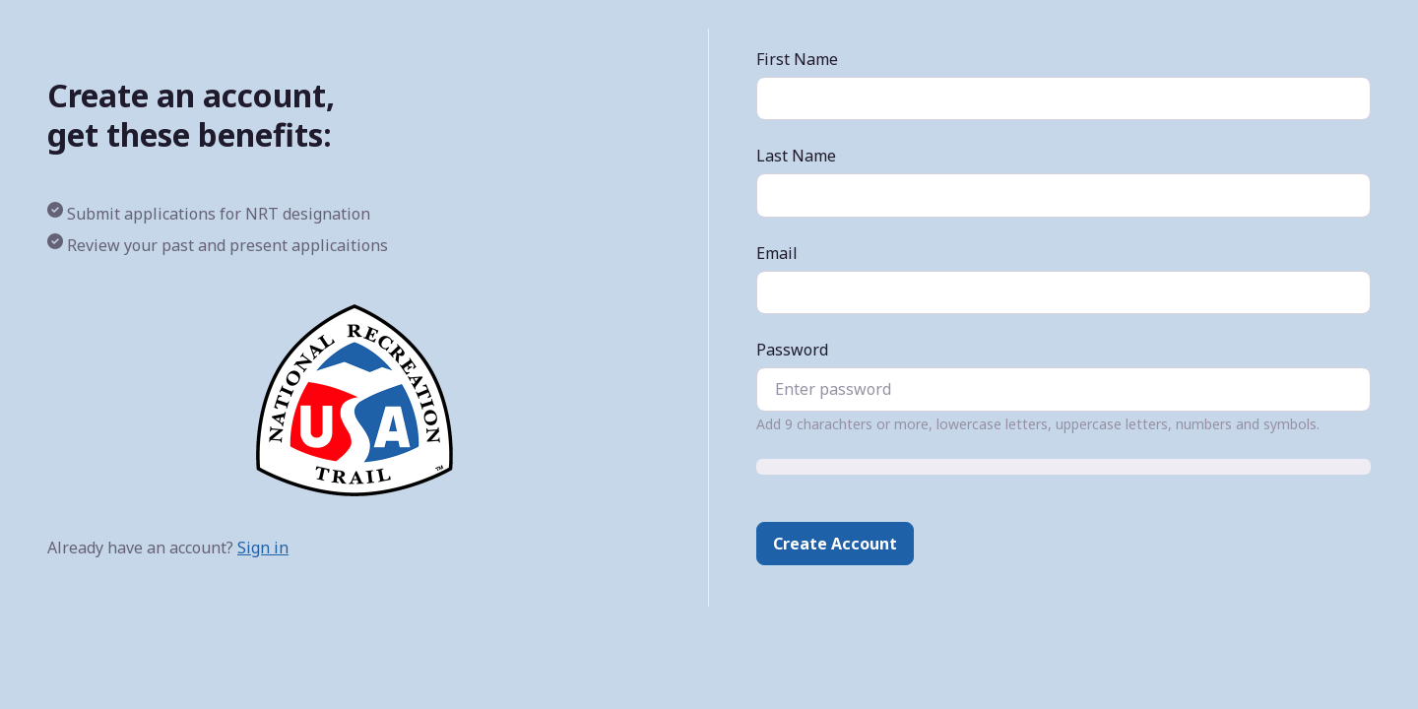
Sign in (263, 547)
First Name (797, 59)
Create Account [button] (835, 543)
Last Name (796, 155)
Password (792, 349)
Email (777, 253)
